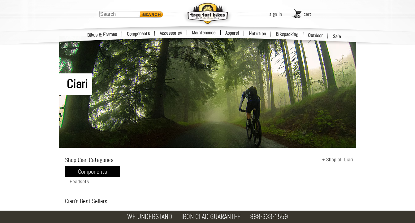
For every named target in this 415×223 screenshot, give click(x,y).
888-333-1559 (269, 216)
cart (307, 14)
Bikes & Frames (102, 34)
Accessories (171, 33)
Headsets (79, 181)
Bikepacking (287, 34)
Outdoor (315, 35)
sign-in (275, 14)
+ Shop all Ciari (337, 159)
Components (138, 33)
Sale (337, 36)
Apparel (232, 33)
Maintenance (203, 32)
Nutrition (257, 33)
